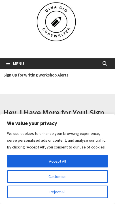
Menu (15, 63)
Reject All (57, 191)
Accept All (57, 161)
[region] (57, 159)
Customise (57, 176)
